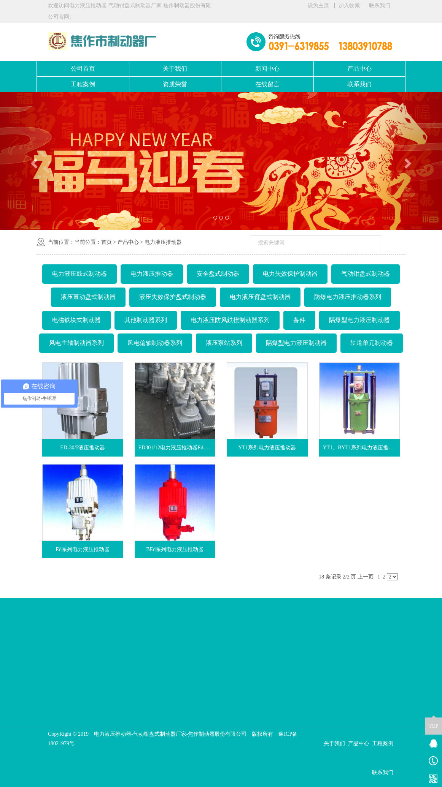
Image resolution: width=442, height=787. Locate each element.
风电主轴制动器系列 (76, 343)
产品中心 (359, 68)
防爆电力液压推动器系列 (347, 297)
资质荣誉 (175, 84)
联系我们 (379, 5)
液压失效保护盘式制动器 (172, 297)
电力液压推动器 (163, 242)
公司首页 (83, 68)
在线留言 (267, 84)
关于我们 (175, 68)
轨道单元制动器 (371, 343)
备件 (299, 320)
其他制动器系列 (145, 320)
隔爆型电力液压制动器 (359, 320)
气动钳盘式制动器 (365, 273)
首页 (106, 242)
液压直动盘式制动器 (88, 297)
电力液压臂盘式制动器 (260, 297)
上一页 (366, 577)
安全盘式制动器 (218, 273)
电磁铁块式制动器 (76, 320)
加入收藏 (349, 5)
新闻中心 (267, 68)
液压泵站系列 (224, 343)
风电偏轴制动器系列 (154, 343)
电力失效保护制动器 (290, 273)
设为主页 (318, 5)
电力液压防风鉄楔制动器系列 (230, 320)
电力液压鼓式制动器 (79, 273)
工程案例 (83, 84)
